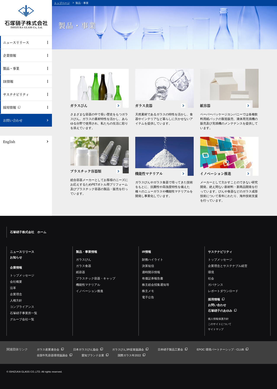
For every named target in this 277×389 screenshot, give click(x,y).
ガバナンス (215, 284)
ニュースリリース (16, 42)
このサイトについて (219, 324)
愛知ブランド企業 (95, 355)
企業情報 (9, 55)
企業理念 (16, 294)
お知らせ (16, 257)
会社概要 (16, 281)
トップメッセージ (22, 275)
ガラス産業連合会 (50, 349)
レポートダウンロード (223, 291)
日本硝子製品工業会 (173, 349)
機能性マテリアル (88, 284)
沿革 (13, 288)
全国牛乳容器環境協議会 (54, 355)
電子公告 (148, 297)
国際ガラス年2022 (131, 355)
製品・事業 (11, 68)
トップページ (62, 3)
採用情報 (12, 107)
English (9, 141)
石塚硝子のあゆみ (222, 310)
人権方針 (16, 300)
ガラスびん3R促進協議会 (130, 349)
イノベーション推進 (89, 291)
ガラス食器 (83, 266)
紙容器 (80, 272)
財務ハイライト (152, 259)
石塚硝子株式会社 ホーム (28, 232)
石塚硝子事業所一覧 (23, 313)
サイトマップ (216, 329)
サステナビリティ (16, 94)
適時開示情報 (151, 272)
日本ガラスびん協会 (88, 349)
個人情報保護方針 (218, 318)
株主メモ (148, 291)
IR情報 (8, 81)
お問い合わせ (13, 120)
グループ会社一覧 (22, 319)
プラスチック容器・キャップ (95, 278)
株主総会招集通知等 (155, 284)
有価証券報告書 (152, 278)
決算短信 (148, 266)
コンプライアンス (22, 306)
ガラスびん (83, 259)
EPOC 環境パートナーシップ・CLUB (222, 349)
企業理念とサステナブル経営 (227, 266)
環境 (211, 272)
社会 (211, 278)
